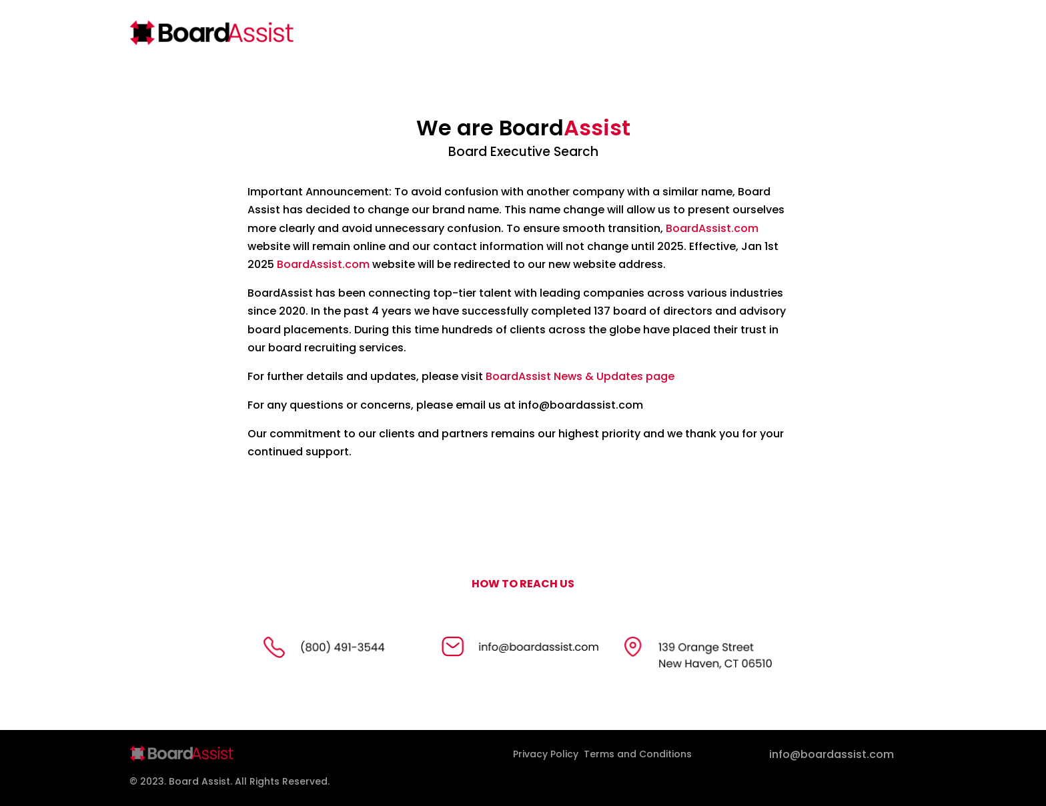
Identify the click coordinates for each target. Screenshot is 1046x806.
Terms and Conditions (638, 754)
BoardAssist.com (712, 228)
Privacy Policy (545, 754)
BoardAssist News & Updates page (580, 376)
